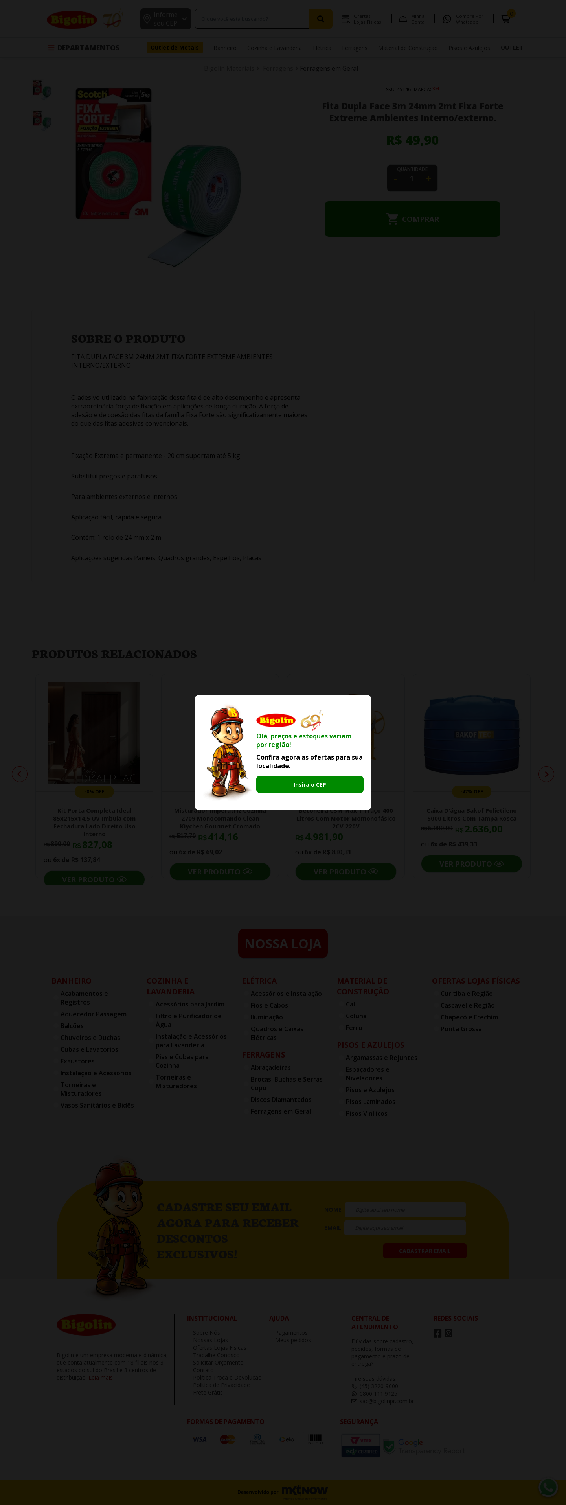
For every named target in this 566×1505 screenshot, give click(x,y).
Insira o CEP (310, 784)
